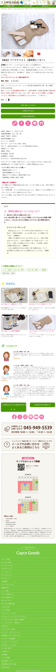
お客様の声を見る (28, 111)
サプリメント (6, 578)
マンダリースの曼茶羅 (8, 638)
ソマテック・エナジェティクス (11, 632)
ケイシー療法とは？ (8, 594)
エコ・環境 (5, 591)
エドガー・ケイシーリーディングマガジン (14, 616)
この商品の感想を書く (28, 116)
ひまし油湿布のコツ (8, 597)
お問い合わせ (6, 667)
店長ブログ (5, 626)
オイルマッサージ (7, 600)
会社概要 (4, 654)
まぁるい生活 (6, 607)
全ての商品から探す (9, 6)
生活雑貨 (4, 581)
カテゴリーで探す (28, 6)
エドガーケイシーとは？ (9, 613)
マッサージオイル (7, 565)
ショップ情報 (6, 657)
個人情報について (7, 661)
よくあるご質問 (6, 648)
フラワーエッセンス (8, 584)
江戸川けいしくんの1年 (9, 645)
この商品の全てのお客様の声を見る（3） (13, 407)
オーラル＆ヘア (6, 572)
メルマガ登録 (6, 610)
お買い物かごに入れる (28, 105)
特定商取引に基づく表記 (9, 664)
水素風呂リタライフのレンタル (11, 635)
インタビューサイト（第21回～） (12, 622)
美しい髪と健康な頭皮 (8, 603)
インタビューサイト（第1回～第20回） (13, 619)
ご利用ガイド (6, 651)
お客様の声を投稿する (42, 405)
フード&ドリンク (7, 575)
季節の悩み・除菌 (8, 273)
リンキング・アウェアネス (10, 642)
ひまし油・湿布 (18, 270)
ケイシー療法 (6, 270)
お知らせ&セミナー (46, 6)
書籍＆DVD (5, 587)
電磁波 (44, 270)
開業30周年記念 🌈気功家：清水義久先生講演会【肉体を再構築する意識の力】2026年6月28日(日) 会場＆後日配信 (25, 8)
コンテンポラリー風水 (8, 629)
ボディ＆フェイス (7, 568)
